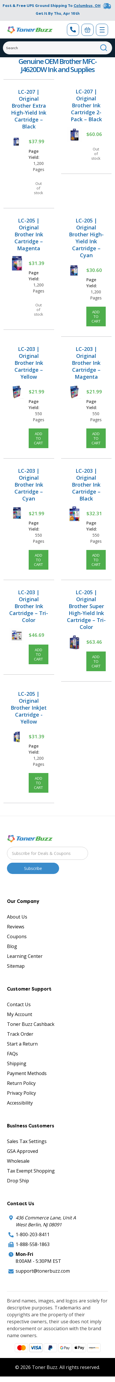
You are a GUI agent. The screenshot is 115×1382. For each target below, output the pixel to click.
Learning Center (25, 956)
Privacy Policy (21, 1093)
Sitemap (16, 966)
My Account (19, 1014)
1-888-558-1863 (33, 1244)
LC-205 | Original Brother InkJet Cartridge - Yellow (29, 707)
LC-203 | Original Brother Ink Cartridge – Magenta (86, 362)
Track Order (20, 1034)
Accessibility (20, 1103)
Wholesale (18, 1161)
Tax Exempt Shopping (31, 1171)
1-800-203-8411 (33, 1234)
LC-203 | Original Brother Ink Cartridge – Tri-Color (28, 606)
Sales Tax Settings (27, 1141)
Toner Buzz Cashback (30, 1024)
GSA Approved (22, 1151)
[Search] (57, 47)
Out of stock (38, 188)
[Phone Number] (73, 29)
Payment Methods (27, 1073)
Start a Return (22, 1044)
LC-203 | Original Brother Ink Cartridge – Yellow (28, 362)
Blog (12, 946)
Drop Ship (18, 1180)
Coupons (17, 936)
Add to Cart (96, 316)
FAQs (12, 1053)
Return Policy (21, 1083)
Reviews (15, 926)
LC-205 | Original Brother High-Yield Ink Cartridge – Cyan (86, 238)
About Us (17, 917)
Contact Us (19, 1004)
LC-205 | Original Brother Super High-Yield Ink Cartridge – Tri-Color (86, 609)
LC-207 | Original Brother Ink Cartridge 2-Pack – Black (86, 105)
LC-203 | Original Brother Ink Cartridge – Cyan (28, 484)
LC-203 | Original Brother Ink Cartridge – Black (86, 484)
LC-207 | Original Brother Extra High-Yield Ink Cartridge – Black (28, 109)
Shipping (16, 1063)
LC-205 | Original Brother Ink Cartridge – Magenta (28, 234)
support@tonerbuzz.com (43, 1271)
